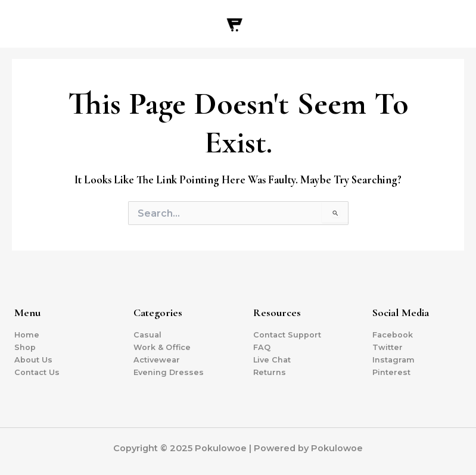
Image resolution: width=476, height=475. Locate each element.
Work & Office (162, 347)
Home (26, 334)
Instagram (393, 359)
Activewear (156, 359)
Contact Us (37, 372)
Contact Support (287, 334)
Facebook (392, 334)
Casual (147, 334)
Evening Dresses (168, 372)
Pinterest (391, 372)
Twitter (387, 347)
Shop (25, 347)
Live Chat (272, 359)
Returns (269, 372)
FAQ (261, 347)
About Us (33, 359)
